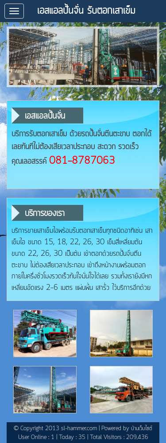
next (148, 57)
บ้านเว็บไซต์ (141, 428)
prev (18, 57)
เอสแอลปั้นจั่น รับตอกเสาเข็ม (86, 11)
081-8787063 (82, 161)
